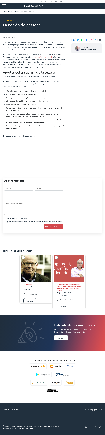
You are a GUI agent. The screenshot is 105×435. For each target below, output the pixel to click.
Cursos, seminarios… (73, 284)
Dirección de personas (65, 286)
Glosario (77, 286)
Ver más (30, 301)
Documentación (46, 1)
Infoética (60, 288)
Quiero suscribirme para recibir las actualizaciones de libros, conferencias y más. (33, 222)
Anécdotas (27, 284)
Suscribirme (61, 338)
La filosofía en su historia (43, 57)
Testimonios (59, 1)
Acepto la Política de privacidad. (16, 218)
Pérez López (68, 288)
